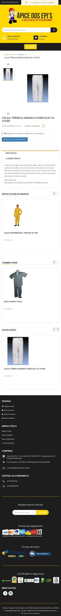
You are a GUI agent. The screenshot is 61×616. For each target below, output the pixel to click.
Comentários (13, 158)
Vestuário (20, 54)
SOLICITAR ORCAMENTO (14, 139)
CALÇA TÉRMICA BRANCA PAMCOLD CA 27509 (24, 368)
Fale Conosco (8, 410)
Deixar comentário (33, 126)
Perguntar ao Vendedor (14, 133)
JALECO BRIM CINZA (13, 301)
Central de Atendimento (10, 2)
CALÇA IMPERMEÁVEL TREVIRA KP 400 (21, 233)
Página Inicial (9, 54)
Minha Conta (6, 431)
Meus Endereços (8, 439)
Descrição (11, 153)
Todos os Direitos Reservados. (31, 613)
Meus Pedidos (8, 418)
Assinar (42, 512)
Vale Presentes (8, 414)
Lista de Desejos (8, 443)
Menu (30, 46)
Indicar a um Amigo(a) (35, 133)
